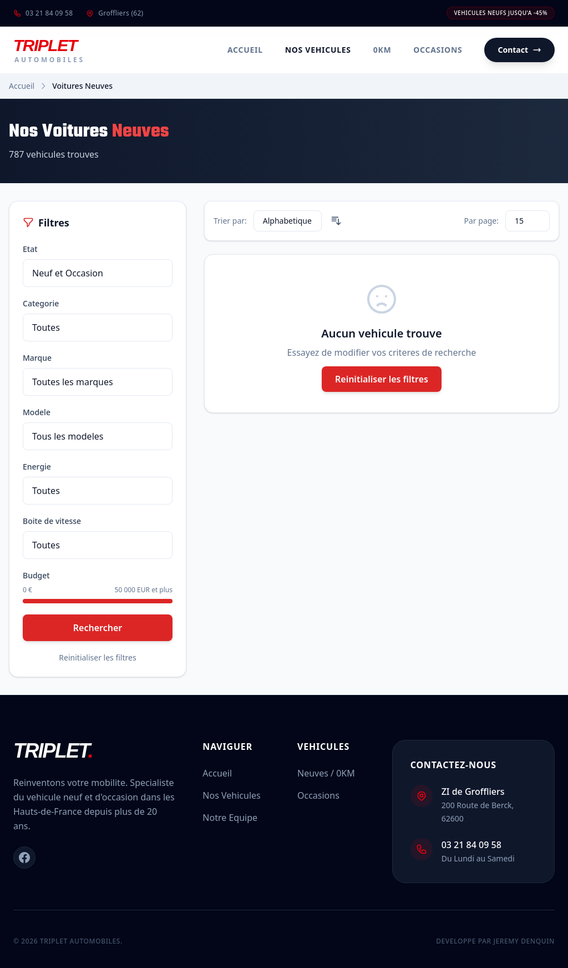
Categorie (41, 303)
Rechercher (97, 628)
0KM (382, 49)
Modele (36, 412)
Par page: (481, 220)
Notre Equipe (229, 817)
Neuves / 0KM (326, 773)
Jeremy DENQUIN (524, 941)
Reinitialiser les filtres (97, 657)
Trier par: (230, 220)
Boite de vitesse (52, 521)
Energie (37, 466)
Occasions (437, 49)
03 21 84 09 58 (43, 13)
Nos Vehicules (318, 49)
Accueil (245, 49)
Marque (37, 357)
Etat (30, 249)
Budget (36, 575)
